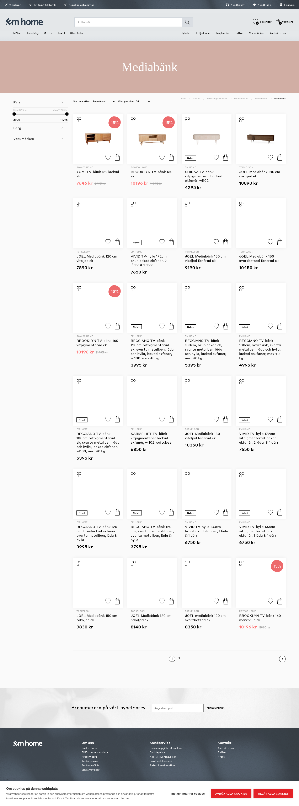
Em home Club (90, 765)
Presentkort (89, 756)
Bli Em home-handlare (94, 752)
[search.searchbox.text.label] (130, 22)
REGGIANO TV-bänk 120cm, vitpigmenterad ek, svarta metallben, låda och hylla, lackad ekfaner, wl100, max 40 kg (152, 349)
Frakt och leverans (161, 761)
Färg (17, 128)
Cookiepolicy (157, 752)
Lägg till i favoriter (108, 157)
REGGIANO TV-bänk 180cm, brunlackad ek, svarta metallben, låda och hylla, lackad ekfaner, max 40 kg (205, 349)
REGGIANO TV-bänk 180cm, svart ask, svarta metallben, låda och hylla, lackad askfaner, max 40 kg (260, 349)
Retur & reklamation (162, 765)
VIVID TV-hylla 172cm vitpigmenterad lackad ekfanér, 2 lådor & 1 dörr (259, 437)
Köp (117, 157)
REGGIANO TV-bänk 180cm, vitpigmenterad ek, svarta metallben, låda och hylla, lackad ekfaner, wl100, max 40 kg (97, 442)
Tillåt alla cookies (273, 793)
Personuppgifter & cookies (166, 748)
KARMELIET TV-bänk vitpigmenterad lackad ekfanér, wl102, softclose (151, 437)
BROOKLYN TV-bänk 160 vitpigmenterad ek (97, 342)
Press (221, 756)
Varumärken (23, 138)
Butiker (222, 752)
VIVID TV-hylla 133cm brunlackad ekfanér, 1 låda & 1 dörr (206, 530)
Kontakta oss (226, 748)
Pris (16, 102)
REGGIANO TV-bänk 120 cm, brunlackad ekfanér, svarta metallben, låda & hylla (96, 533)
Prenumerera (216, 708)
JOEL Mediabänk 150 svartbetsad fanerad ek (259, 258)
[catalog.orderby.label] (103, 101)
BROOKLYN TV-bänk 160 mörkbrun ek (260, 617)
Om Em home (89, 748)
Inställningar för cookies (188, 793)
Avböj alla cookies (231, 793)
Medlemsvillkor (90, 769)
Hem (183, 98)
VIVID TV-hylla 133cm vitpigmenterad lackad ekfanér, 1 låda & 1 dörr (258, 530)
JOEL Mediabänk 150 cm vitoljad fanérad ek (205, 258)
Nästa (282, 659)
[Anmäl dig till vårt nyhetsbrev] (178, 708)
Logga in (278, 4)
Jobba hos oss (89, 761)
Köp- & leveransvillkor (163, 756)
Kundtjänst (226, 4)
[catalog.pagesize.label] (142, 101)
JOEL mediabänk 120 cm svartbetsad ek (205, 617)
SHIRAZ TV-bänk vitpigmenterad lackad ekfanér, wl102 (203, 176)
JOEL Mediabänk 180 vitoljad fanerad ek (202, 435)
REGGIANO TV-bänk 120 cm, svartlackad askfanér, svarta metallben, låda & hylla (152, 533)
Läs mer (124, 798)
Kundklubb (253, 4)
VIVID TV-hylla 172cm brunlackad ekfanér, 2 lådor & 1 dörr (149, 260)
